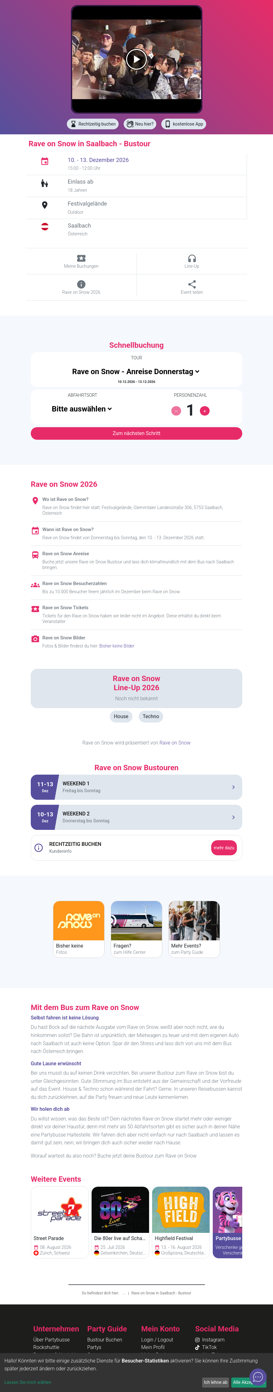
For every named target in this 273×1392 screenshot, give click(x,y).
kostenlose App (183, 124)
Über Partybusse (51, 1340)
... (124, 1293)
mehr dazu (224, 847)
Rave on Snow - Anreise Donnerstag (132, 371)
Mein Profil (153, 1347)
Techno (151, 716)
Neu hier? (140, 124)
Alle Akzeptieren (249, 1382)
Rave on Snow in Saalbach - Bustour (161, 1293)
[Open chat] (258, 1377)
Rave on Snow (174, 743)
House (121, 716)
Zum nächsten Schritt (136, 433)
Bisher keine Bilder (117, 645)
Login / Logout (157, 1340)
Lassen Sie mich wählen (27, 1382)
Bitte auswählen (79, 409)
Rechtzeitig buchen (92, 124)
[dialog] (136, 1372)
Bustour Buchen (104, 1340)
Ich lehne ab (216, 1382)
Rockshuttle (46, 1347)
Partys (94, 1347)
